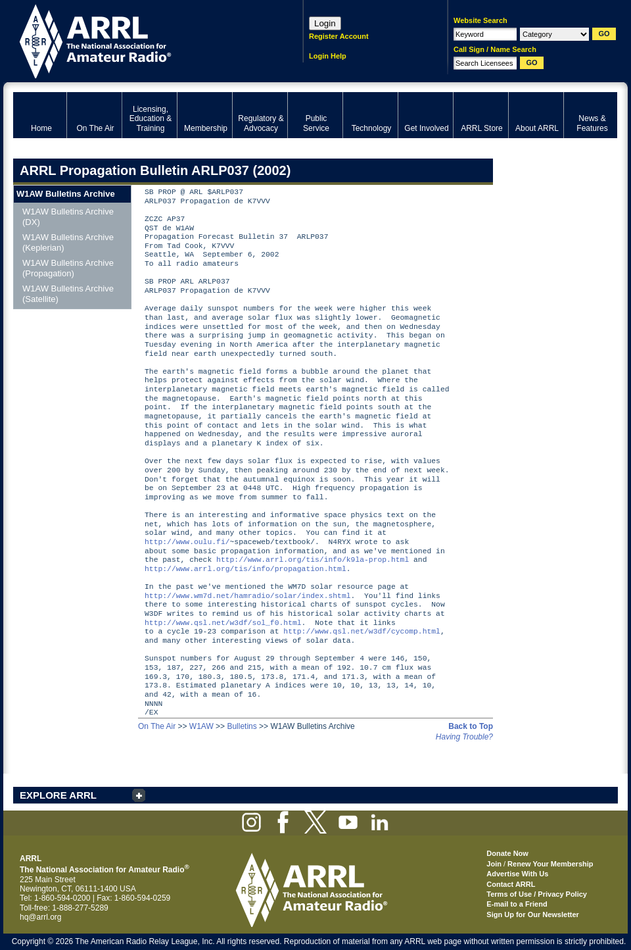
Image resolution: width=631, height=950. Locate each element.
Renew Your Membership (550, 864)
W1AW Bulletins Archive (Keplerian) (68, 242)
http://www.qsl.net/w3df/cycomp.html (361, 632)
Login (325, 23)
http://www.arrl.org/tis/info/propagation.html (245, 569)
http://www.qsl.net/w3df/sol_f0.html (223, 623)
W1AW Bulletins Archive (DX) (68, 217)
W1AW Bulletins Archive (65, 194)
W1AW (201, 726)
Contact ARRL (510, 884)
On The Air (156, 726)
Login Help (327, 56)
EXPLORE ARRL (58, 795)
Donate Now (507, 853)
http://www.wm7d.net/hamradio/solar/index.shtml (248, 596)
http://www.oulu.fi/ (187, 542)
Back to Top (470, 726)
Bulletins (241, 726)
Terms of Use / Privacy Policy (536, 894)
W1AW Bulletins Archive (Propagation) (68, 268)
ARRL (141, 39)
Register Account (339, 36)
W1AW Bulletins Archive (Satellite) (68, 294)
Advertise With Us (517, 874)
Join (494, 864)
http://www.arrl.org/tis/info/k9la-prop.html (312, 560)
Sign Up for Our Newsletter (532, 914)
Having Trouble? (464, 736)
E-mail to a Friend (516, 904)
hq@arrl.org (41, 917)
